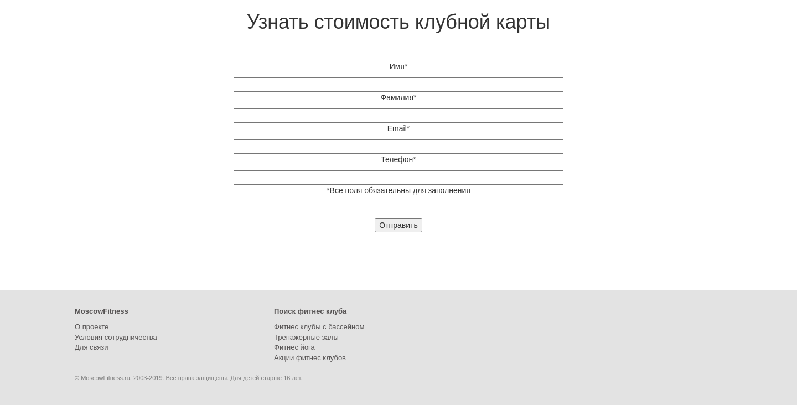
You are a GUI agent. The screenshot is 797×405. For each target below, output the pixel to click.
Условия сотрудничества (116, 337)
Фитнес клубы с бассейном (319, 327)
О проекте (91, 327)
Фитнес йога (294, 347)
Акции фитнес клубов (310, 358)
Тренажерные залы (306, 337)
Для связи (91, 347)
